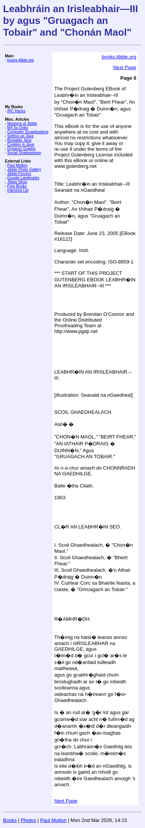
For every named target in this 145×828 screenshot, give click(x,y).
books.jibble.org (20, 60)
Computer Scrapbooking (27, 132)
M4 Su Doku (17, 128)
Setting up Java (20, 136)
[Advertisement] (27, 83)
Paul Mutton (17, 165)
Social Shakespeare (24, 153)
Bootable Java (19, 140)
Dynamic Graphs (21, 149)
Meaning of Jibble (22, 123)
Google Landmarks (23, 178)
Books (10, 820)
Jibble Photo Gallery (24, 169)
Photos (28, 820)
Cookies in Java (20, 144)
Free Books (17, 186)
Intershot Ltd (17, 190)
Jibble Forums (19, 174)
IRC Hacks (16, 111)
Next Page (124, 67)
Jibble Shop (17, 182)
